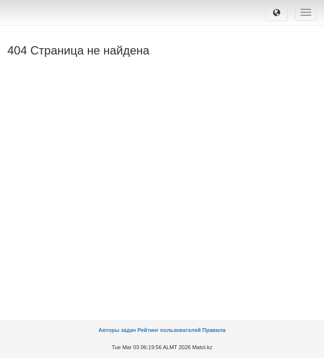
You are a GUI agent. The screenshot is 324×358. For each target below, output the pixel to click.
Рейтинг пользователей (169, 330)
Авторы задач (118, 330)
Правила (213, 330)
